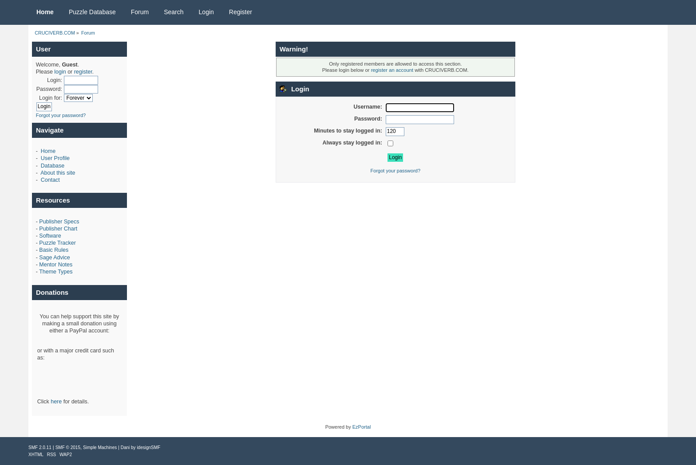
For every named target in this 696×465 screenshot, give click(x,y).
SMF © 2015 (67, 447)
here (56, 402)
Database (52, 166)
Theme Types (55, 272)
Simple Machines (100, 447)
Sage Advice (54, 257)
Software (50, 236)
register (83, 72)
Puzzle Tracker (57, 243)
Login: (54, 80)
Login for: (50, 98)
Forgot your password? (61, 115)
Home (48, 151)
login (60, 72)
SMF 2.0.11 (39, 447)
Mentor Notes (55, 265)
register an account (392, 70)
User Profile (55, 158)
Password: (49, 89)
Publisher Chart (58, 229)
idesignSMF (148, 447)
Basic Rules (53, 250)
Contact (50, 180)
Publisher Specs (59, 222)
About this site (57, 173)
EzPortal (361, 427)
